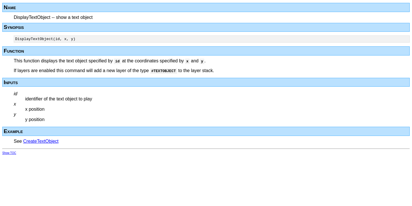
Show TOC (9, 153)
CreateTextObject (41, 142)
